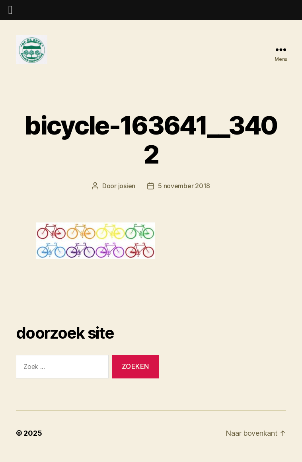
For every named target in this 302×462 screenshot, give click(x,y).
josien (126, 193)
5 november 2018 (184, 193)
